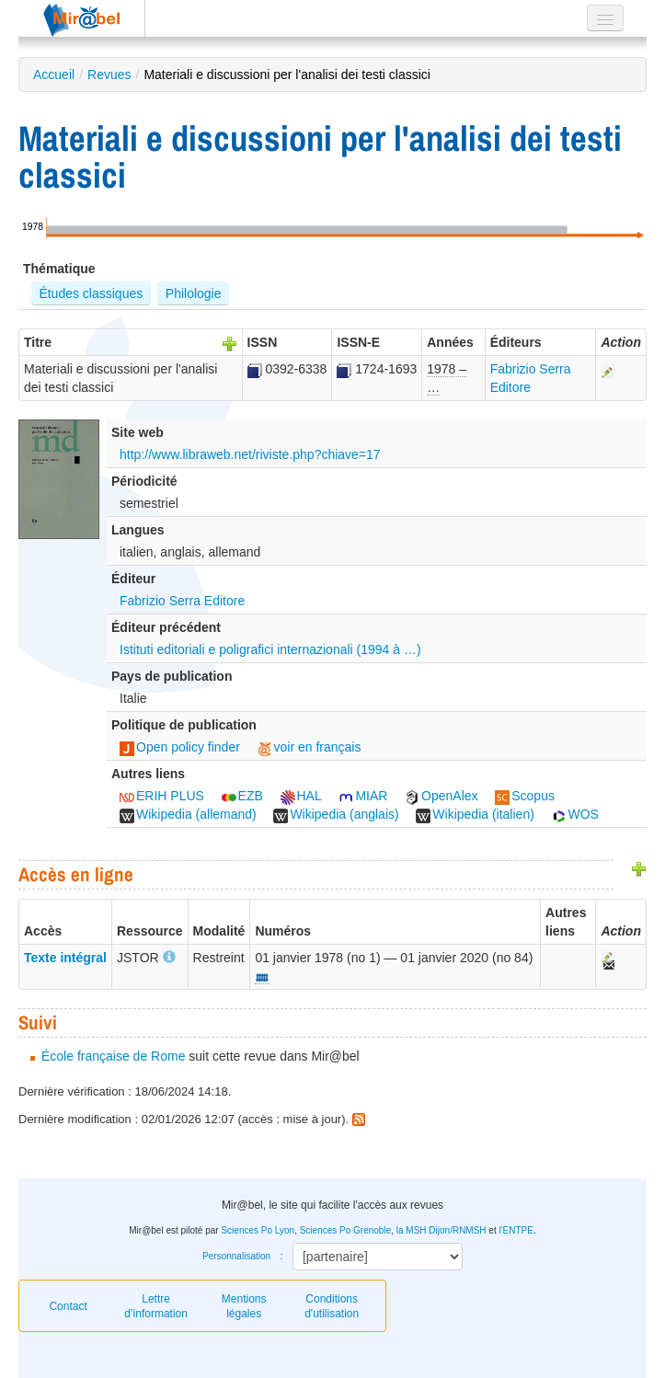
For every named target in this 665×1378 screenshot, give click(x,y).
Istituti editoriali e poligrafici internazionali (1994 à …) (270, 649)
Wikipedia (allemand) (188, 814)
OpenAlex (441, 795)
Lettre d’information (156, 1306)
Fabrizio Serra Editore (182, 600)
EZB (242, 795)
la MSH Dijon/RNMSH (441, 1230)
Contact (67, 1306)
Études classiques (91, 293)
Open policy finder (180, 747)
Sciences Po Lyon (257, 1230)
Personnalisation (236, 1256)
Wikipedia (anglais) (335, 814)
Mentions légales (244, 1306)
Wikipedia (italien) (474, 814)
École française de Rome (113, 1056)
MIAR (362, 795)
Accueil (54, 74)
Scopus (525, 795)
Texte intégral (65, 957)
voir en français (309, 747)
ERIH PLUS (162, 795)
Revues (109, 74)
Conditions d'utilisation (331, 1306)
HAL (301, 795)
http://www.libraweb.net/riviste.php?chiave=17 (250, 454)
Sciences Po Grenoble (346, 1230)
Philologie (194, 293)
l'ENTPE (516, 1230)
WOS (575, 814)
